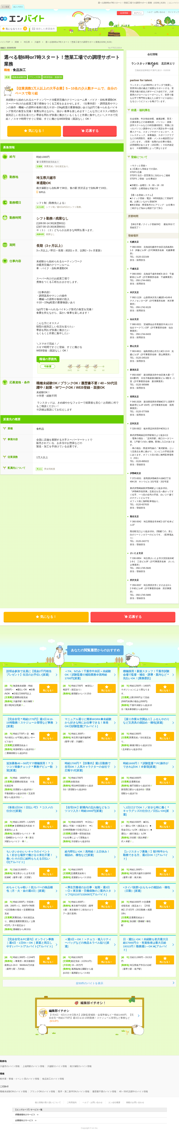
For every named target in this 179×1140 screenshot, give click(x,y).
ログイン (138, 13)
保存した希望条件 (45, 28)
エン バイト (18, 7)
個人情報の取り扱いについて (48, 1102)
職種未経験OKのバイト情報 (13, 1091)
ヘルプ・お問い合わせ (156, 12)
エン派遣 (5, 7)
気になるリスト (16, 29)
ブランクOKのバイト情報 (42, 1091)
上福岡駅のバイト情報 (33, 1066)
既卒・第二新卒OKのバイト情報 (73, 1091)
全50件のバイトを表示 (89, 983)
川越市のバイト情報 (10, 1066)
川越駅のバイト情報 (57, 1066)
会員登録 (124, 13)
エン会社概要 (114, 1102)
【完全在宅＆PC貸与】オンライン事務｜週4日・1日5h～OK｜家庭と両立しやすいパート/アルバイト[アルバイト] (30, 943)
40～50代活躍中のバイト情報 (133, 1091)
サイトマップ (173, 12)
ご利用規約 (72, 1102)
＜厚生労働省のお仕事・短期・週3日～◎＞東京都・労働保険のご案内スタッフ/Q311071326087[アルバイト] (88, 891)
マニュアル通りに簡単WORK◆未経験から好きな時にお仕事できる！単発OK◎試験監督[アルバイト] (88, 723)
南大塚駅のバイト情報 (81, 1066)
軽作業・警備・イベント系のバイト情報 (19, 1079)
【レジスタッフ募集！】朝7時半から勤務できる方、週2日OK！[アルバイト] (145, 855)
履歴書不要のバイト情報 (104, 1091)
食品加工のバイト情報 (53, 1079)
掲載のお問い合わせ (135, 1102)
